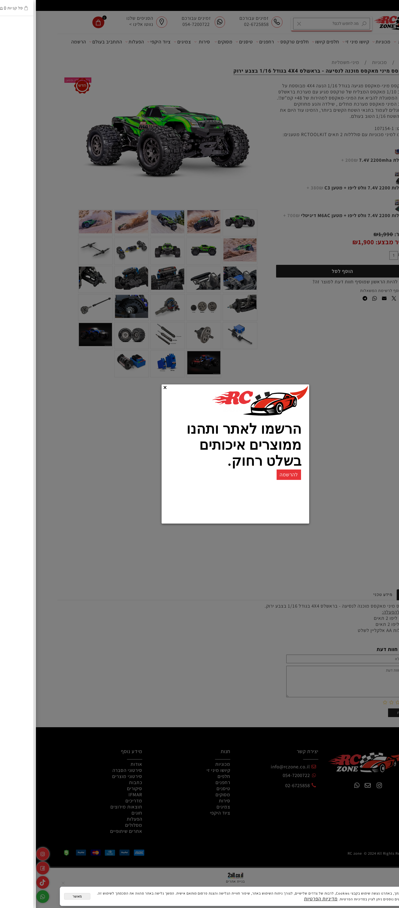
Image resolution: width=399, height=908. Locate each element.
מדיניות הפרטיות (285, 899)
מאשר (41, 896)
